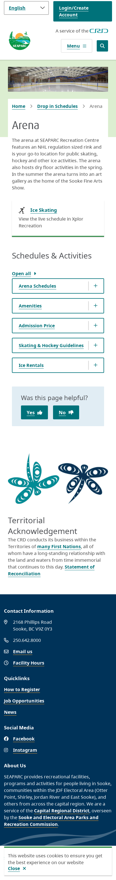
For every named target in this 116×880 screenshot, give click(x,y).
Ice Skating (43, 210)
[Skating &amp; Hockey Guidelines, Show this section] (58, 345)
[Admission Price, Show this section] (58, 326)
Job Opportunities (24, 701)
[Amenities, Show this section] (58, 306)
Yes (31, 412)
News (10, 712)
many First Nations (59, 546)
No (62, 412)
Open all (21, 273)
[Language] (26, 8)
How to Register (22, 689)
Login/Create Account (73, 11)
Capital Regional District (61, 811)
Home (18, 106)
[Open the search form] (102, 46)
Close (14, 868)
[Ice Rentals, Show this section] (58, 365)
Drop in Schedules (57, 106)
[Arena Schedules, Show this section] (58, 286)
